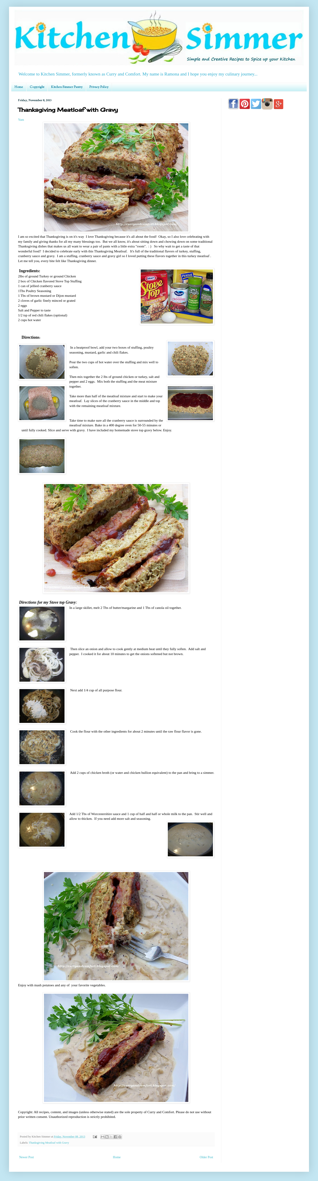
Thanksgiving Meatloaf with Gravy (49, 1142)
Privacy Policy (98, 87)
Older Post (206, 1157)
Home (18, 87)
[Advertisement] (264, 241)
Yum (21, 119)
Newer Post (26, 1157)
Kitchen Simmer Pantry (67, 87)
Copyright (37, 87)
